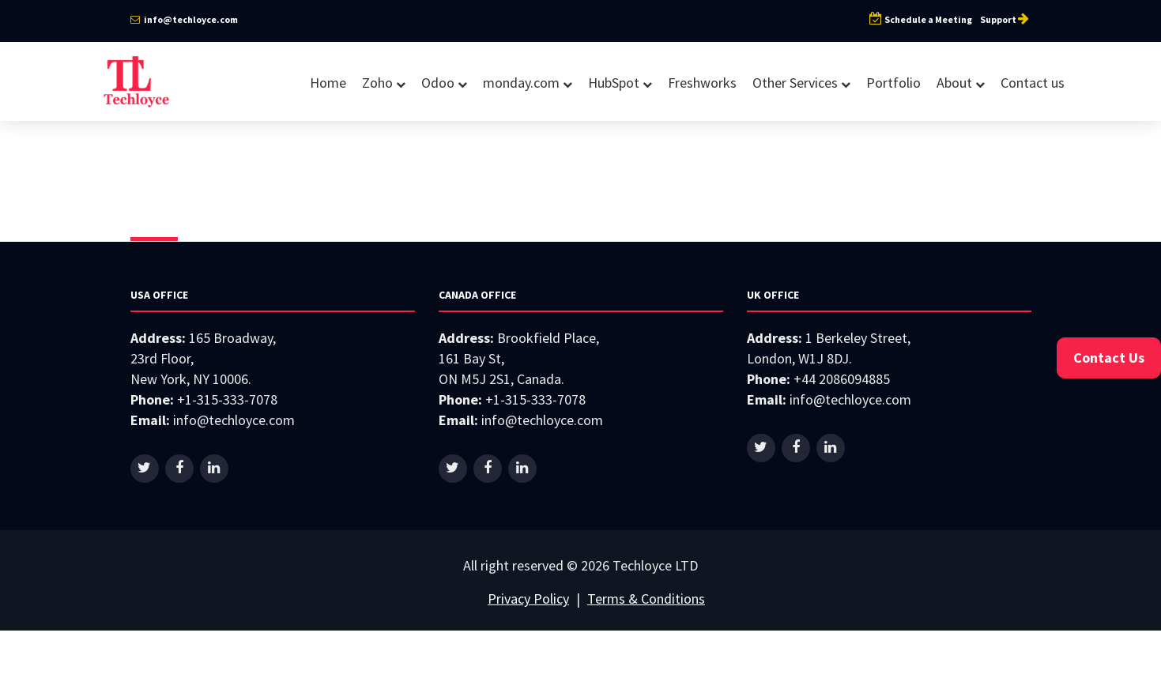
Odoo (444, 82)
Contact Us (1108, 357)
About (961, 82)
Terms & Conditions (646, 598)
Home (328, 82)
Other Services (801, 82)
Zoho (383, 82)
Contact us (1033, 82)
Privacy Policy (528, 598)
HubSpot (620, 82)
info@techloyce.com (184, 19)
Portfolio (893, 82)
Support (1005, 19)
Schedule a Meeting (920, 19)
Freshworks (702, 82)
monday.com (527, 82)
